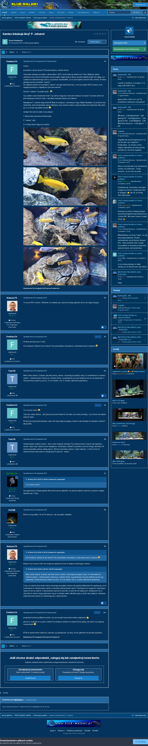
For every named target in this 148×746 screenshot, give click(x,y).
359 (12, 393)
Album (22, 12)
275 (12, 84)
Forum (4, 13)
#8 (105, 510)
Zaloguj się (78, 678)
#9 (105, 546)
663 (12, 532)
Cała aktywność (83, 12)
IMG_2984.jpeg (118, 461)
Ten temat (136, 12)
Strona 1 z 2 (26, 52)
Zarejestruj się (140, 5)
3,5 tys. (12, 320)
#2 (105, 298)
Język (53, 731)
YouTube (42, 12)
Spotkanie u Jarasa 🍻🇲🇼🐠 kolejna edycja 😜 (130, 371)
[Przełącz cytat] (27, 479)
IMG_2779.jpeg (118, 400)
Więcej (96, 12)
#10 (104, 612)
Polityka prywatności (74, 731)
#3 (105, 337)
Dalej (12, 52)
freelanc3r (52, 479)
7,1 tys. (12, 496)
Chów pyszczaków (31, 43)
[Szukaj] (119, 12)
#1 (105, 61)
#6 (105, 439)
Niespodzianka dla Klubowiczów (126, 49)
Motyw (61, 731)
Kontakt (31, 12)
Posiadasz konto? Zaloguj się (119, 5)
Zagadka (121, 131)
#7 (105, 473)
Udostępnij (80, 42)
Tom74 (51, 569)
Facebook (60, 12)
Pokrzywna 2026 (120, 43)
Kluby (51, 12)
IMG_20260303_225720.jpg (124, 423)
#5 (105, 405)
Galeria (13, 12)
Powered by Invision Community (74, 733)
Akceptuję (140, 742)
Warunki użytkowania (33, 743)
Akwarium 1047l (119, 442)
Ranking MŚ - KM (124, 75)
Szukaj (71, 12)
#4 (105, 371)
